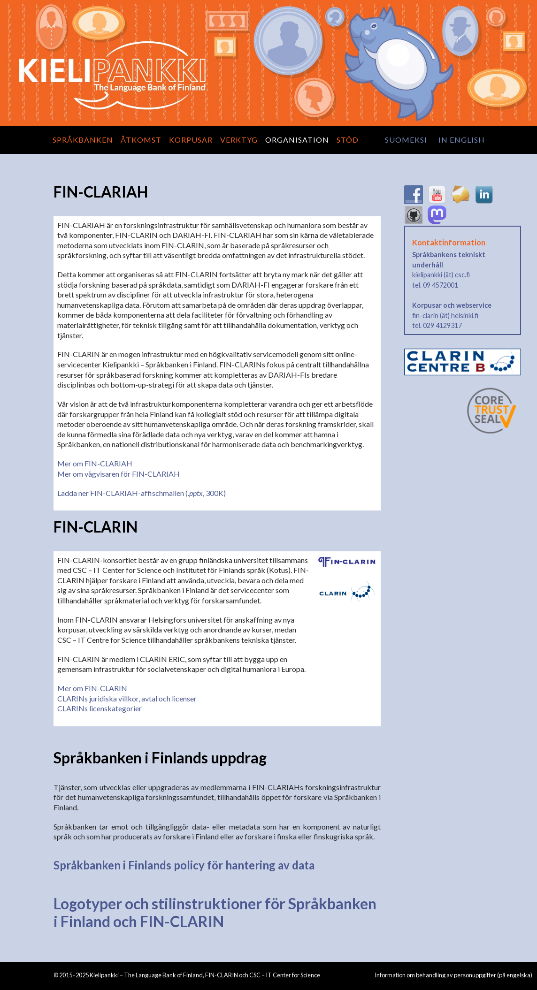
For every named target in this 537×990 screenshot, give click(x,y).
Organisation (297, 139)
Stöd (348, 139)
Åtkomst (141, 139)
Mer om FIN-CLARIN (92, 688)
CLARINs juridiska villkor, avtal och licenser (127, 698)
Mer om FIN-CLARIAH (94, 463)
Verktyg (239, 139)
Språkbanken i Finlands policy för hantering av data (184, 865)
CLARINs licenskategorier (99, 708)
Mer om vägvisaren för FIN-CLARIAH (118, 473)
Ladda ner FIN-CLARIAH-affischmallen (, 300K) (141, 492)
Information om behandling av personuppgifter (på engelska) (453, 975)
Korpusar (191, 139)
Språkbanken (83, 139)
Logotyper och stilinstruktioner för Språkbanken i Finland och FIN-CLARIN (215, 912)
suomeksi (406, 139)
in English (461, 139)
